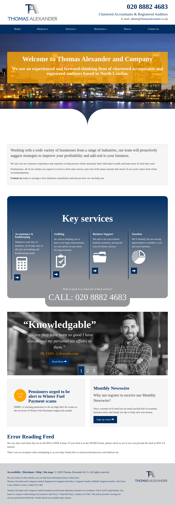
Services (71, 29)
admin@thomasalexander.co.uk (149, 19)
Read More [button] (59, 361)
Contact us (153, 29)
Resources (100, 29)
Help (39, 472)
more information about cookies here (63, 478)
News (127, 29)
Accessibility (14, 472)
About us (42, 29)
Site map (48, 472)
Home (17, 29)
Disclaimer (29, 472)
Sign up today (105, 419)
